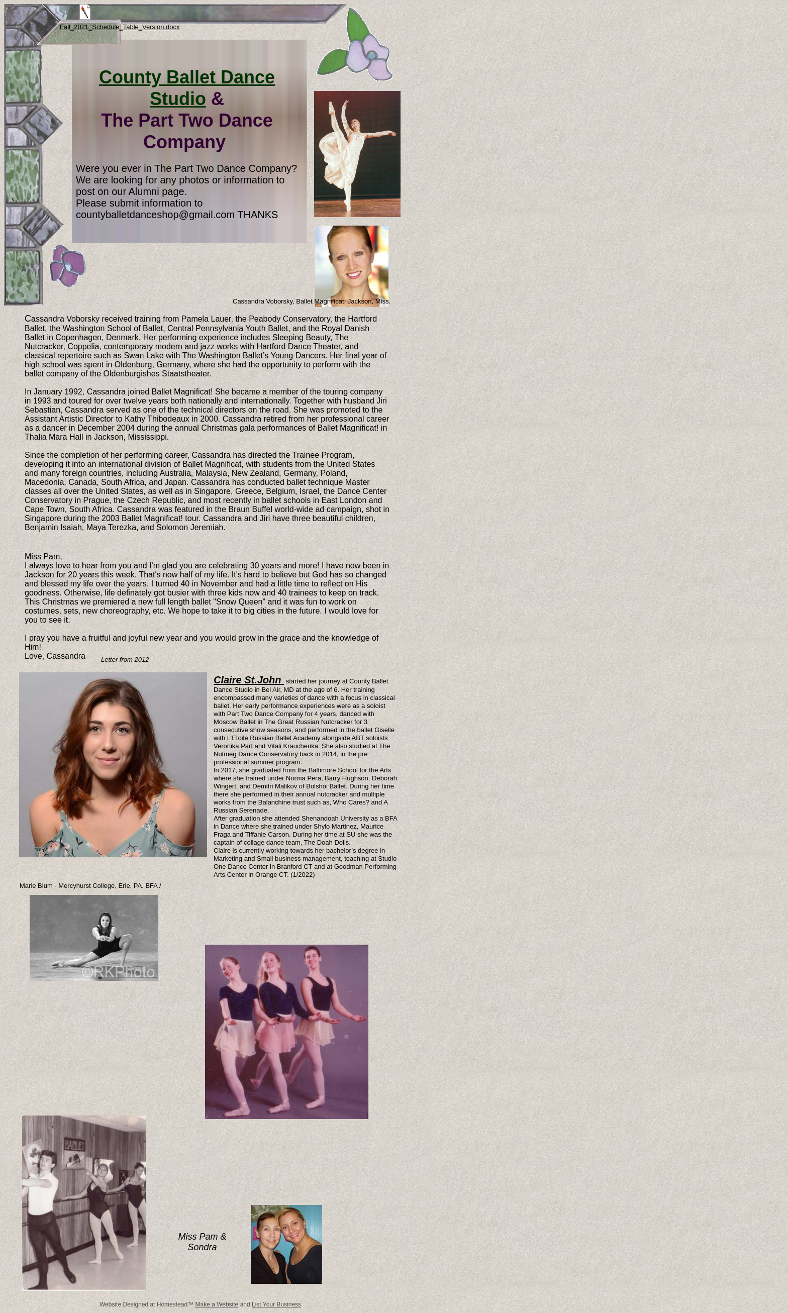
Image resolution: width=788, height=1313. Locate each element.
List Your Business (276, 1304)
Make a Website (216, 1304)
